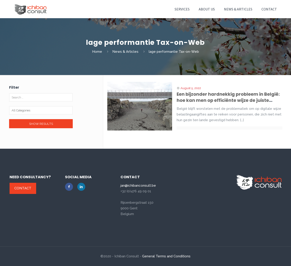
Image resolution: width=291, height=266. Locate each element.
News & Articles (125, 52)
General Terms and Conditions (166, 256)
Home (97, 52)
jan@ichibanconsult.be (138, 185)
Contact (22, 188)
